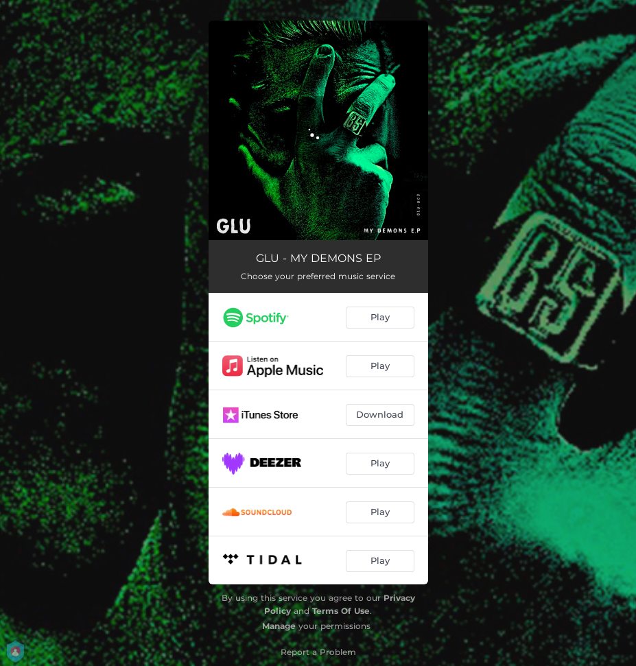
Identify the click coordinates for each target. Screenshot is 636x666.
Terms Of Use (341, 611)
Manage (279, 626)
